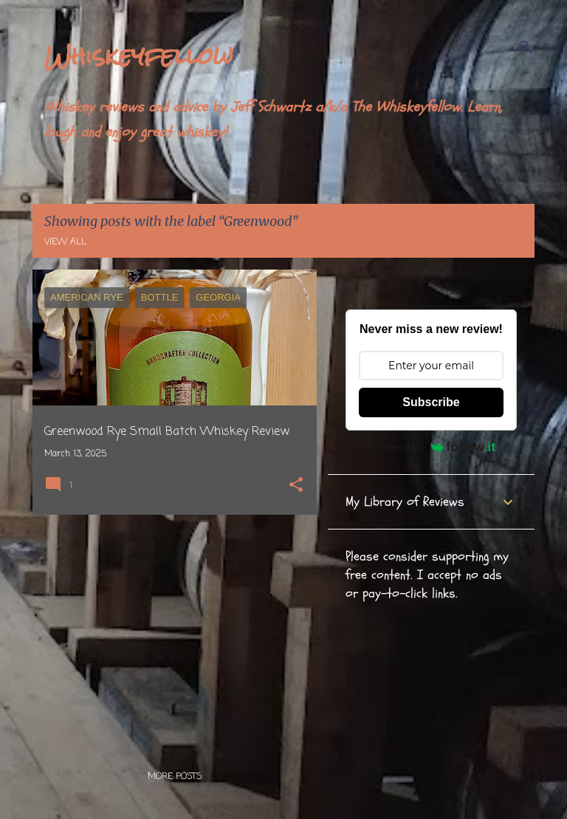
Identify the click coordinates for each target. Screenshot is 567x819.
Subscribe (430, 402)
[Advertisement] (169, 629)
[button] (296, 486)
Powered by (431, 447)
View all (65, 242)
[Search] (526, 47)
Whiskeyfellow (138, 56)
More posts (175, 777)
